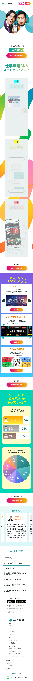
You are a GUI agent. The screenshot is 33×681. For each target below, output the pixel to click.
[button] (16, 55)
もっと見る (16, 309)
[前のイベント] (3, 300)
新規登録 (28, 3)
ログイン (21, 3)
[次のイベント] (29, 300)
